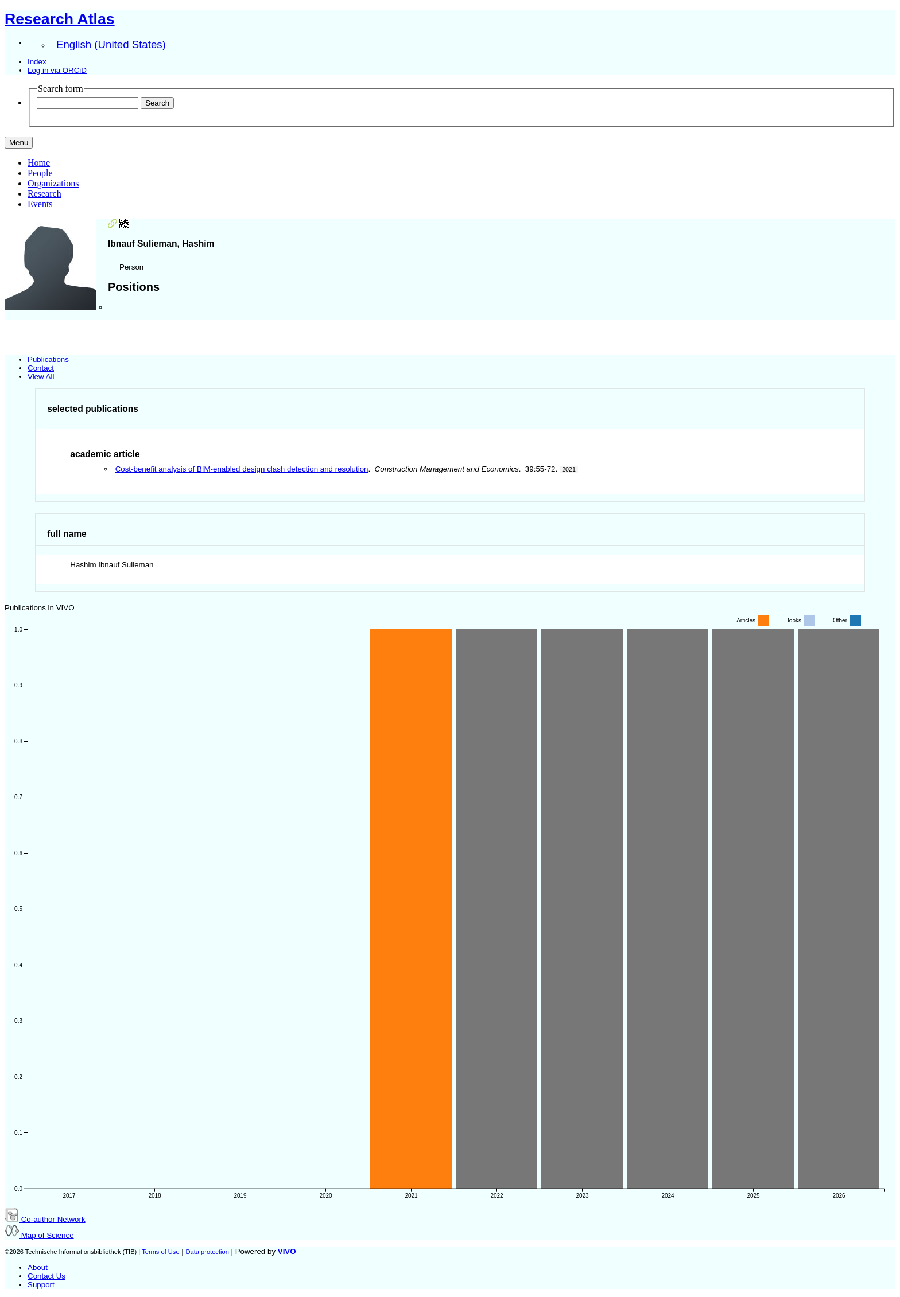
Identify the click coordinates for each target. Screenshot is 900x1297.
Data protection (206, 1251)
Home (39, 163)
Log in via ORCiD (57, 70)
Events (40, 204)
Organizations (53, 183)
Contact (41, 368)
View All (41, 376)
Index (37, 61)
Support (41, 1284)
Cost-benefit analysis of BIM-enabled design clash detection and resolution (241, 469)
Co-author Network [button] (45, 1219)
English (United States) (111, 44)
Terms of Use (160, 1251)
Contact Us (46, 1276)
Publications (48, 359)
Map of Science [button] (39, 1235)
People (40, 173)
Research (44, 193)
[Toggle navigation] (19, 143)
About (38, 1267)
